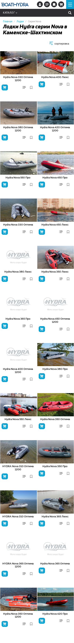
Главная (7, 21)
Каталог (10, 13)
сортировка (61, 43)
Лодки (20, 21)
